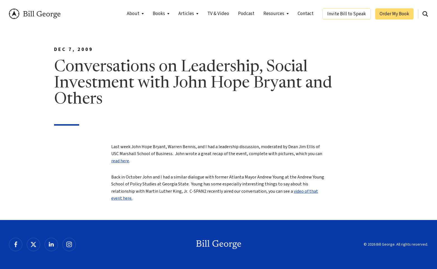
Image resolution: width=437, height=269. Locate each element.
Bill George (34, 14)
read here (120, 161)
